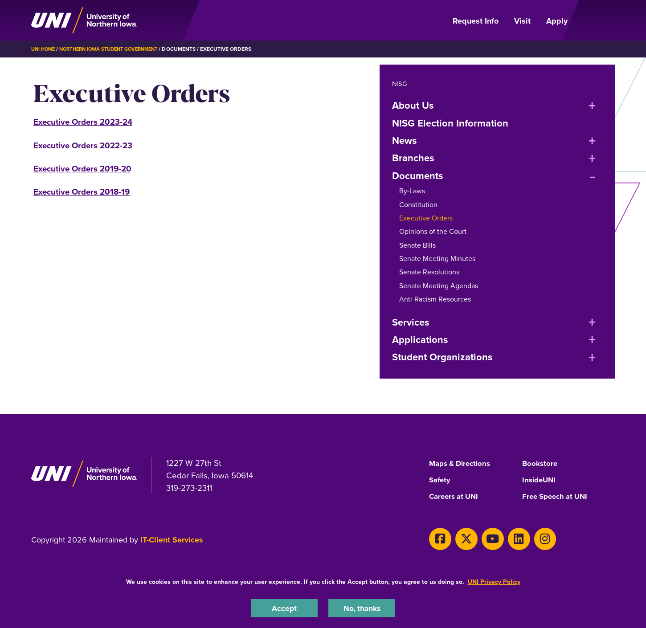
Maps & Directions (462, 463)
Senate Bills (417, 245)
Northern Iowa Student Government (116, 49)
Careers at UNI (455, 497)
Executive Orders (426, 218)
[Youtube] (483, 538)
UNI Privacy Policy (494, 580)
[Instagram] (528, 538)
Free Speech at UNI (557, 497)
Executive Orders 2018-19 (81, 192)
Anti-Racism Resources (435, 299)
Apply (557, 21)
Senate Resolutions (429, 272)
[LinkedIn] (506, 538)
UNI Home (44, 49)
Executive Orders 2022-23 (82, 145)
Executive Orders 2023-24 (82, 122)
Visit (522, 21)
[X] (461, 538)
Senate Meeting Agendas (438, 286)
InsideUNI (540, 480)
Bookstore (540, 463)
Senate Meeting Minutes (437, 258)
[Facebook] (438, 538)
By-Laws (412, 191)
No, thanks (361, 607)
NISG (400, 83)
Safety (440, 480)
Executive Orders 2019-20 (82, 169)
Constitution (418, 205)
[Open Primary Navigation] (596, 20)
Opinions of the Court (432, 231)
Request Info (476, 21)
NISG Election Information (450, 123)
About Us (413, 105)
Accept (284, 607)
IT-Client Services (171, 540)
